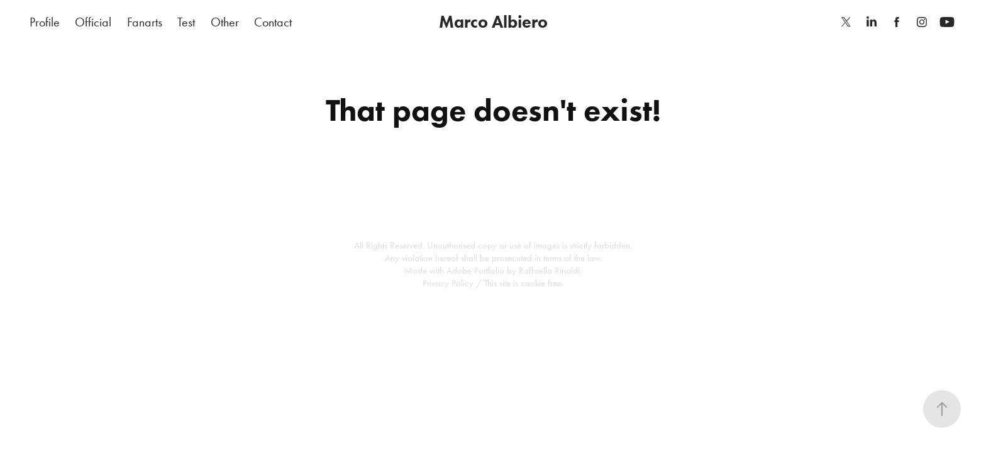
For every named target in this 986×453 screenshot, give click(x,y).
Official (93, 22)
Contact (273, 22)
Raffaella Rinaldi (549, 270)
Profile (45, 22)
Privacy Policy (448, 283)
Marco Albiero (493, 21)
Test (186, 22)
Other (225, 22)
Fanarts (144, 22)
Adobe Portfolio (475, 270)
